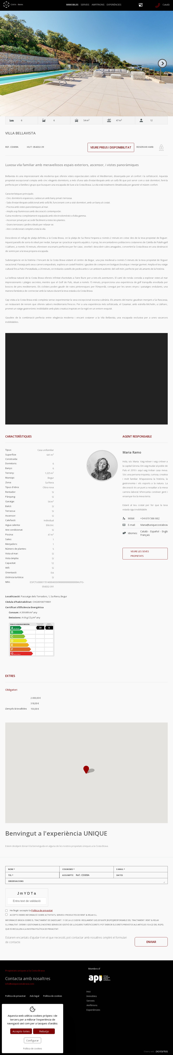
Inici (88, 991)
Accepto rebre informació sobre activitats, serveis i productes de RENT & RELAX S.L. (86, 922)
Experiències (114, 4)
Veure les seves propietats (140, 553)
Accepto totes (21, 1031)
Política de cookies (52, 995)
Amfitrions (98, 4)
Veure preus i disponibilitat (110, 147)
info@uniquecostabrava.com (19, 983)
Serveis (85, 4)
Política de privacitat (42, 910)
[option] (86, 63)
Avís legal (34, 995)
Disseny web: (156, 1051)
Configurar (32, 1040)
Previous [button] (10, 63)
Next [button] (162, 63)
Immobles (72, 4)
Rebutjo (44, 1031)
